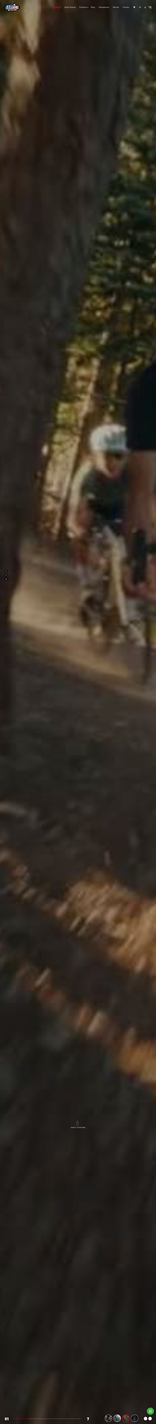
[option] (78, 712)
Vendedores (104, 7)
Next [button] (150, 1418)
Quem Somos (70, 7)
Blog (93, 7)
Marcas (116, 7)
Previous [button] (145, 1418)
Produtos (83, 7)
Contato (126, 7)
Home (58, 7)
